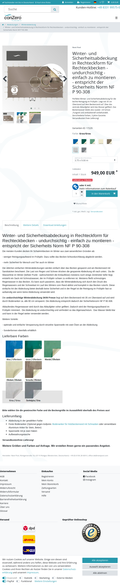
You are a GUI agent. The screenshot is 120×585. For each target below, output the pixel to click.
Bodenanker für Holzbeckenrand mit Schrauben (75, 424)
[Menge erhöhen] (82, 192)
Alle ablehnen (100, 572)
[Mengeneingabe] (76, 193)
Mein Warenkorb (50, 484)
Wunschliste (80, 203)
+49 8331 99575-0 (108, 7)
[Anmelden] (67, 2)
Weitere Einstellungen (46, 581)
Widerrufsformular (9, 491)
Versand (46, 491)
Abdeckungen (12, 24)
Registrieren (48, 476)
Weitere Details (31, 225)
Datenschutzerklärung (11, 495)
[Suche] (55, 9)
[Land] (95, 2)
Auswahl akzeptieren (99, 566)
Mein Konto (47, 480)
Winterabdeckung (28, 24)
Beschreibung (12, 225)
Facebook (89, 476)
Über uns (4, 506)
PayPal (10, 581)
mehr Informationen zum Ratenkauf (97, 188)
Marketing (44, 577)
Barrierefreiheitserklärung (13, 499)
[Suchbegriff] (29, 9)
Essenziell (12, 577)
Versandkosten (96, 211)
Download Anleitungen (54, 225)
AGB (2, 476)
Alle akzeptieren (100, 560)
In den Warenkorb (103, 193)
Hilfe (44, 495)
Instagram (89, 479)
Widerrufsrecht (7, 487)
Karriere (4, 503)
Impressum (6, 484)
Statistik (28, 577)
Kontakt (4, 480)
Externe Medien (65, 577)
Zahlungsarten (49, 487)
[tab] (11, 225)
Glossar (4, 510)
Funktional (26, 581)
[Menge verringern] (82, 195)
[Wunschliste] (102, 2)
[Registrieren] (83, 2)
